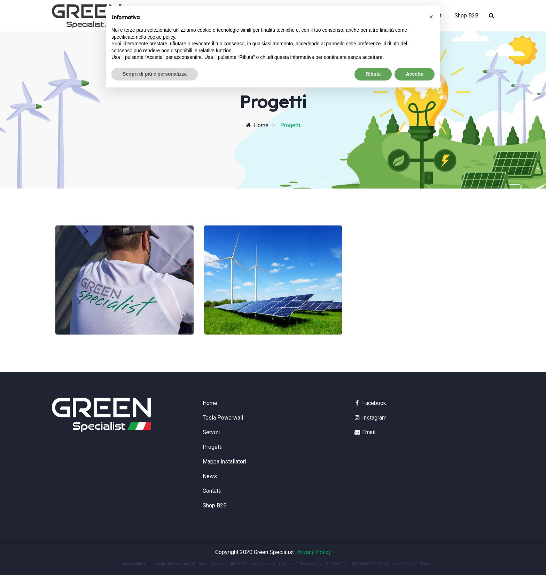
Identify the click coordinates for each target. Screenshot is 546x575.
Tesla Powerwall (223, 417)
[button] (431, 16)
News (210, 476)
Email (365, 432)
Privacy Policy (313, 552)
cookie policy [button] (161, 37)
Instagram (370, 417)
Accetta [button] (414, 74)
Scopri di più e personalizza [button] (155, 74)
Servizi (211, 432)
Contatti (212, 491)
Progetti (213, 447)
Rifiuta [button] (373, 74)
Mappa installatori (224, 461)
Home (257, 125)
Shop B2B (466, 15)
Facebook (370, 403)
